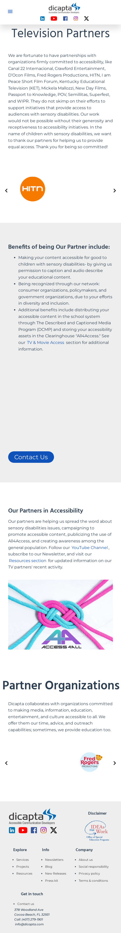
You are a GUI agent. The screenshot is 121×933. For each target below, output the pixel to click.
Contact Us (31, 457)
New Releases (55, 873)
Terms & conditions (93, 880)
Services (22, 860)
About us (86, 860)
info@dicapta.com (29, 924)
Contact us (25, 904)
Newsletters (54, 860)
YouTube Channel (90, 547)
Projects (22, 866)
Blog (48, 866)
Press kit (51, 880)
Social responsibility (94, 866)
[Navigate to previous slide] (6, 190)
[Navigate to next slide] (114, 190)
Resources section (27, 560)
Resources (24, 873)
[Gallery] (60, 190)
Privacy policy (89, 873)
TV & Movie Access (45, 342)
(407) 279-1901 (32, 919)
